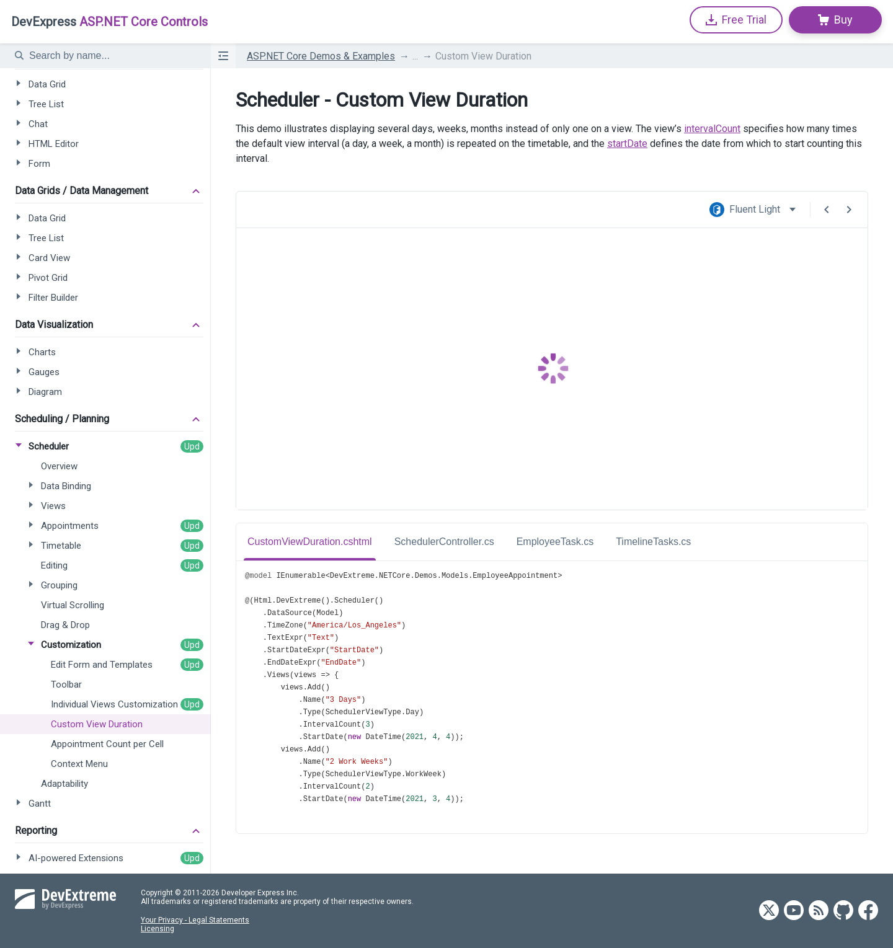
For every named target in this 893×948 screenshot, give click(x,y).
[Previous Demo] (826, 209)
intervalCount (712, 129)
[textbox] (112, 55)
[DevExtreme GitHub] (843, 911)
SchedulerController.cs (444, 541)
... (415, 56)
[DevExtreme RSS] (819, 911)
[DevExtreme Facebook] (868, 911)
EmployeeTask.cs (555, 541)
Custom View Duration (483, 56)
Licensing (157, 928)
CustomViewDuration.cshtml (309, 541)
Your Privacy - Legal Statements (195, 920)
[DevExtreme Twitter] (769, 911)
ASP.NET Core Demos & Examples (321, 56)
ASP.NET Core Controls (109, 21)
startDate (627, 143)
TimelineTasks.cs (653, 541)
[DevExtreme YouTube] (794, 911)
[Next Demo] (849, 209)
